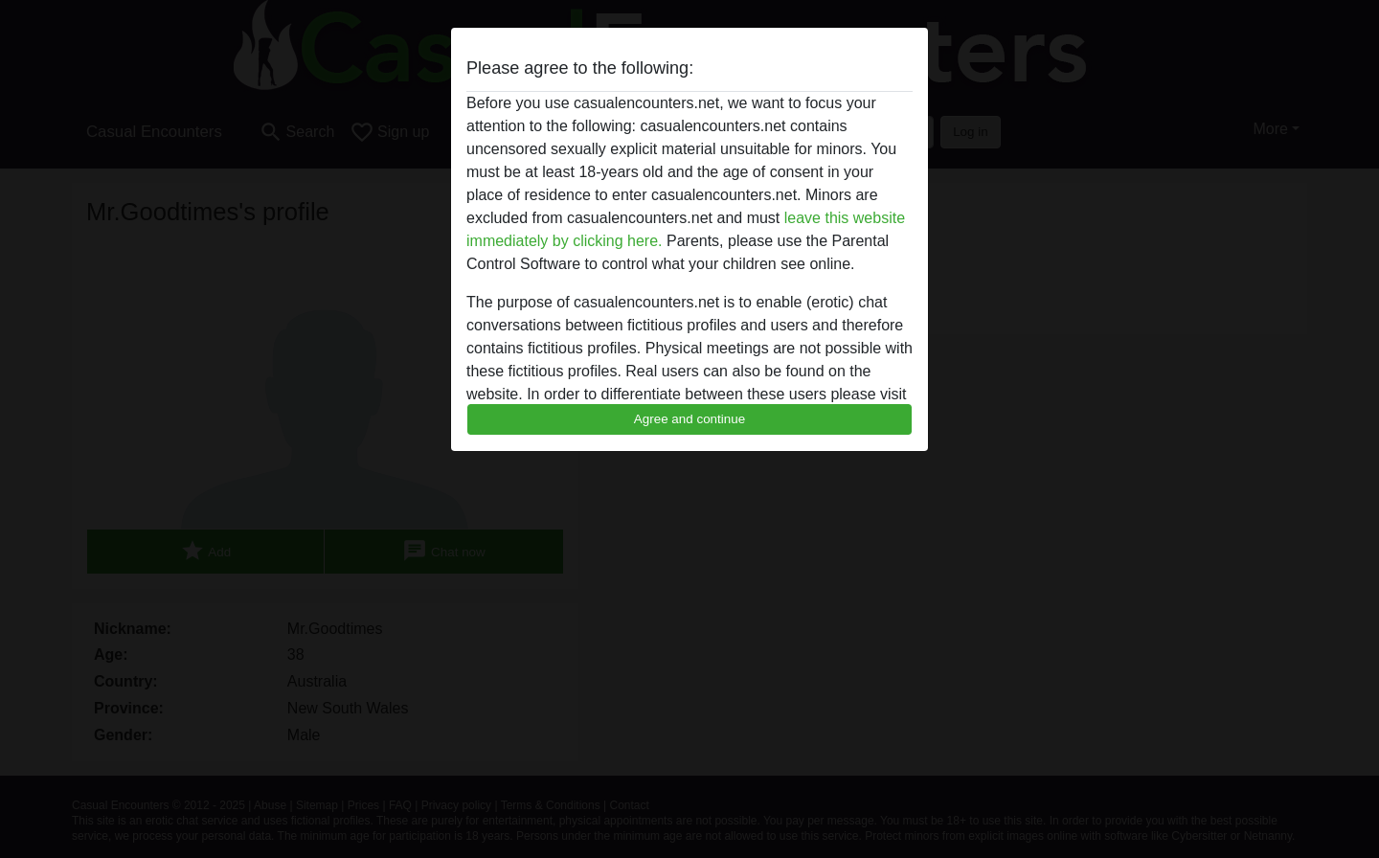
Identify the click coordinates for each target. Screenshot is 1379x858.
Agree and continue (689, 419)
